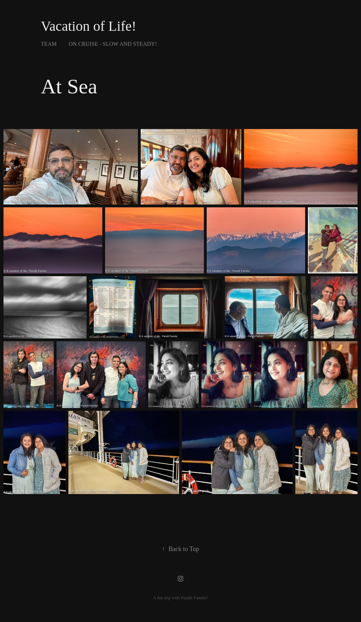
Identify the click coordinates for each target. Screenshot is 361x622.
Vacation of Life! (88, 26)
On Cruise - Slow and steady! (113, 44)
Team (49, 44)
